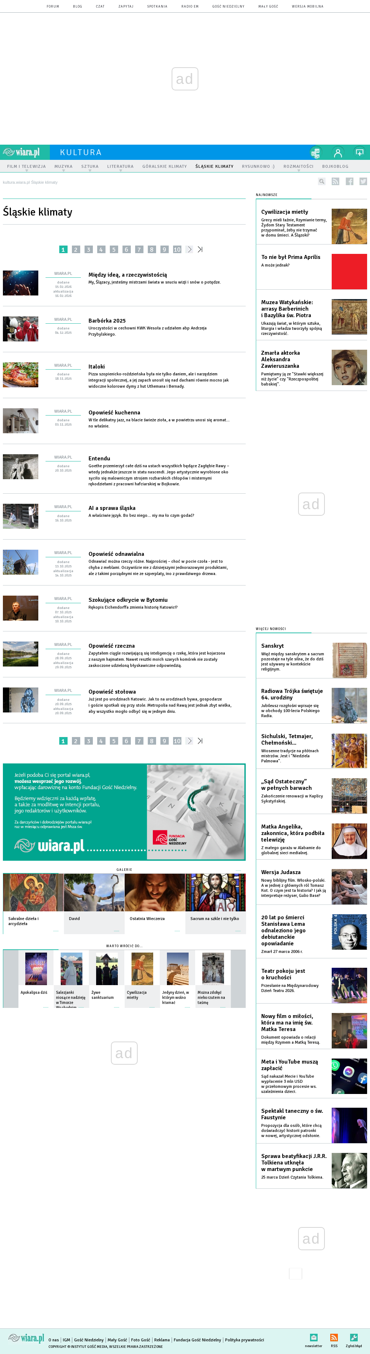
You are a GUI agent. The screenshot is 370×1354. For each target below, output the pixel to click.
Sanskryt (272, 646)
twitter (363, 181)
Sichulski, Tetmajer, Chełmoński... (287, 739)
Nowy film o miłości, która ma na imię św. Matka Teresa (287, 1022)
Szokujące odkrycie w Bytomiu (128, 600)
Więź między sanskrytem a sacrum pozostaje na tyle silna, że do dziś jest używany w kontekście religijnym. (292, 661)
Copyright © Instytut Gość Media (77, 1347)
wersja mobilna (308, 7)
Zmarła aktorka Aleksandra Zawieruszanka (280, 359)
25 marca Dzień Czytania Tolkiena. (292, 1177)
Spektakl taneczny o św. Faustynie (292, 1114)
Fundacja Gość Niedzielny (197, 1340)
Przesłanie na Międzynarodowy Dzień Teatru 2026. (290, 988)
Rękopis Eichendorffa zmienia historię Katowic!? (134, 607)
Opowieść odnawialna (116, 554)
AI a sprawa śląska (112, 508)
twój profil (338, 152)
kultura (81, 152)
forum (53, 7)
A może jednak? (275, 265)
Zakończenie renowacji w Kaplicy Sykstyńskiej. (292, 798)
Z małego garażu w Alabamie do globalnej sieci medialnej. (291, 850)
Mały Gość (268, 7)
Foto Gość (140, 1340)
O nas (53, 1340)
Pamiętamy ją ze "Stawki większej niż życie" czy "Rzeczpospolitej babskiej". (292, 379)
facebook (349, 181)
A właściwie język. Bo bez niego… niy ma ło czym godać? (142, 515)
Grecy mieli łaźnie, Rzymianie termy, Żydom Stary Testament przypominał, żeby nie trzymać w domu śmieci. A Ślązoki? (294, 227)
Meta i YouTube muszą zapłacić (289, 1065)
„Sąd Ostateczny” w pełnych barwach (286, 784)
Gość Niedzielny (228, 7)
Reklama (162, 1340)
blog (77, 7)
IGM (66, 1340)
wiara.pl (26, 152)
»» (201, 249)
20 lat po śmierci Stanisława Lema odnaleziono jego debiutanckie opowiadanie (283, 930)
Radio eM (190, 7)
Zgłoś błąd (354, 1336)
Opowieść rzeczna (112, 646)
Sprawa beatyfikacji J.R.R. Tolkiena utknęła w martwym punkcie (294, 1162)
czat (100, 7)
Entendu (99, 458)
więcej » (56, 927)
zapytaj (126, 7)
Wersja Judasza (281, 872)
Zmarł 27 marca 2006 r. (282, 951)
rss (335, 181)
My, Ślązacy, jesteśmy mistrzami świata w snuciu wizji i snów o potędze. (156, 282)
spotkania (157, 7)
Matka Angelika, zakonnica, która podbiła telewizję (292, 833)
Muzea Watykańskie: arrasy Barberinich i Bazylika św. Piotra (287, 309)
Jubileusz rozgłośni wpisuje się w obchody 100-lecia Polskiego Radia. (290, 711)
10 (177, 249)
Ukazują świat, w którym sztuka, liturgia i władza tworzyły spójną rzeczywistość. (291, 328)
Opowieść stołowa (112, 691)
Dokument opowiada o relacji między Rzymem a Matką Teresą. (290, 1040)
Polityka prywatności (244, 1340)
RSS (334, 1336)
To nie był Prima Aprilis (290, 257)
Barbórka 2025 (107, 320)
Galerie (124, 870)
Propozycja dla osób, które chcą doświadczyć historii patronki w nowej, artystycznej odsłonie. (291, 1130)
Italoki (97, 366)
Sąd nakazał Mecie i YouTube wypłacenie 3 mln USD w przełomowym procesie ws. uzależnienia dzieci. (289, 1084)
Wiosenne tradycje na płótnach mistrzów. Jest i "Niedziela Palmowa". (290, 756)
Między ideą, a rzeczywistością (128, 274)
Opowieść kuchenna (114, 412)
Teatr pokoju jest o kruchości (283, 974)
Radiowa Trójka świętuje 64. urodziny (292, 694)
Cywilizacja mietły (284, 212)
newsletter (313, 1336)
